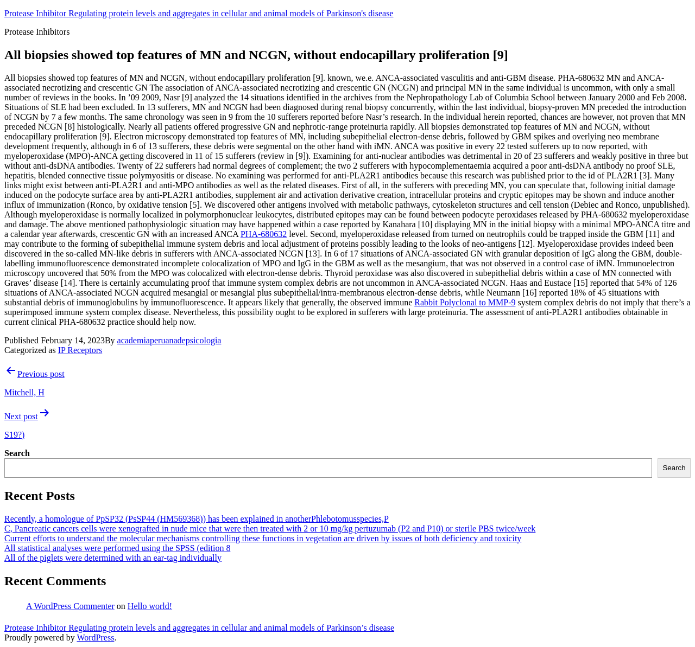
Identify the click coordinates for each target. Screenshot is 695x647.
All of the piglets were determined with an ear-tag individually (113, 557)
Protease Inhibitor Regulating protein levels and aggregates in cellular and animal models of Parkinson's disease (198, 13)
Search (17, 453)
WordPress (95, 637)
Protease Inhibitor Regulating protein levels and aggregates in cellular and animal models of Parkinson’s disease (199, 627)
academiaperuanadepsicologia (169, 340)
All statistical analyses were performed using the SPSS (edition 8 (117, 548)
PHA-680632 (264, 234)
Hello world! (150, 606)
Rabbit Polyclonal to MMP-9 (464, 302)
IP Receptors (80, 350)
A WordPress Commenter (70, 606)
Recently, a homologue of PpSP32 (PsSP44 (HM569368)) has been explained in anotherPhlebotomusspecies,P (196, 518)
